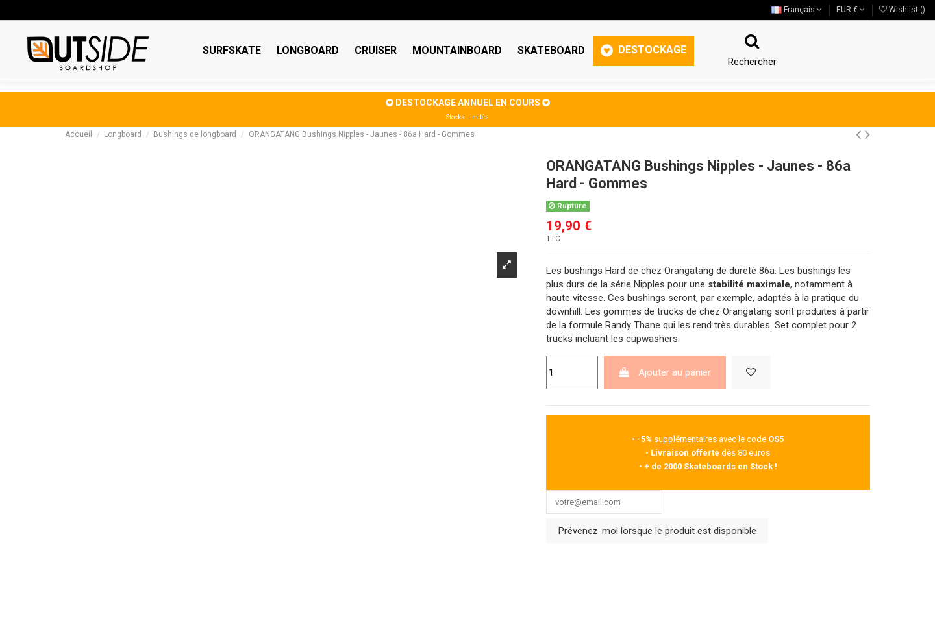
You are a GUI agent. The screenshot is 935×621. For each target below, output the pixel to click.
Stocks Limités (467, 117)
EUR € (850, 9)
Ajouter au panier (664, 372)
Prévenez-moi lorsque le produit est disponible (657, 535)
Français (796, 9)
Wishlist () (902, 9)
